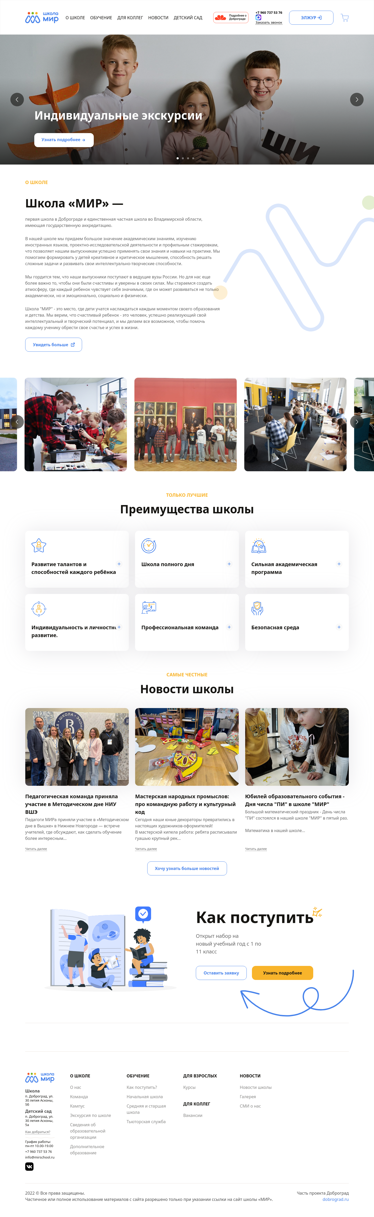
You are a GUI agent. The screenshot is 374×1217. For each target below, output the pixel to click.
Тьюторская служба (146, 1121)
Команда (79, 1097)
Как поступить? (142, 1087)
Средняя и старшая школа (146, 1109)
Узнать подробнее (61, 139)
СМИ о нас (250, 1106)
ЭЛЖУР (308, 18)
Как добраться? (37, 1131)
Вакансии (192, 1115)
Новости (158, 18)
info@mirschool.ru (40, 1157)
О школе (75, 18)
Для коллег (130, 18)
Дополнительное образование (87, 1150)
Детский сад (188, 18)
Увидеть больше (50, 345)
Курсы (189, 1087)
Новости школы (256, 1087)
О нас (75, 1087)
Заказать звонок (269, 22)
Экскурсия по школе (90, 1115)
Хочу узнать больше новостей (187, 868)
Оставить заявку (221, 973)
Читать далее (36, 849)
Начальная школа (145, 1097)
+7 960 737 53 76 (38, 1151)
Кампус (77, 1106)
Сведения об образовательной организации (87, 1131)
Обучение (101, 18)
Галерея (248, 1097)
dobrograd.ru (336, 1199)
